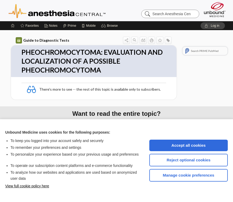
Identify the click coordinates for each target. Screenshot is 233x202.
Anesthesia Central (73, 10)
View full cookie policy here (27, 186)
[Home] (13, 25)
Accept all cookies (189, 145)
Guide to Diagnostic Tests (42, 40)
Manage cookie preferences (188, 175)
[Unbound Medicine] (214, 9)
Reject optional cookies (189, 160)
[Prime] (69, 25)
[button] (110, 25)
